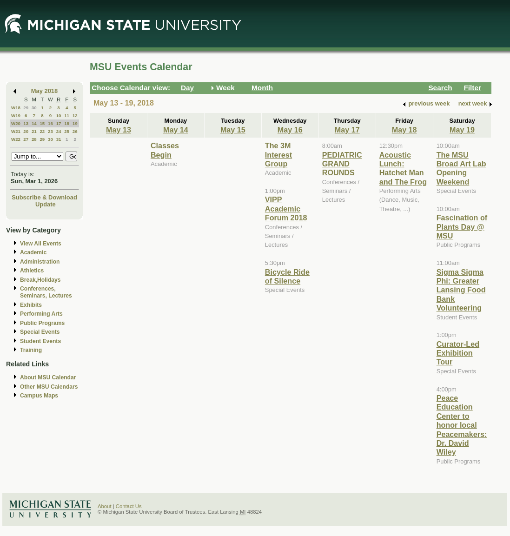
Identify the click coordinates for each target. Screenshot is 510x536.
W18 (15, 107)
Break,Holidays (40, 280)
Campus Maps (39, 395)
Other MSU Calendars (49, 387)
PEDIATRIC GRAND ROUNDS (342, 164)
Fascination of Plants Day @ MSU (462, 226)
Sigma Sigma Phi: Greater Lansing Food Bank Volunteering (461, 290)
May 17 (347, 130)
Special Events (40, 332)
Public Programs (42, 323)
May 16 (290, 130)
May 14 (175, 130)
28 (34, 139)
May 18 (404, 130)
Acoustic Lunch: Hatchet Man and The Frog (403, 168)
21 (34, 131)
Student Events (40, 341)
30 (34, 107)
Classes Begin (165, 150)
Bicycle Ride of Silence (287, 276)
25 (66, 131)
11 (66, 115)
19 (75, 123)
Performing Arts (41, 314)
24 (58, 131)
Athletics (32, 270)
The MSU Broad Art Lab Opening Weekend (461, 168)
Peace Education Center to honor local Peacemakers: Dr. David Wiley (462, 425)
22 (42, 131)
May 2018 (44, 90)
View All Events (40, 243)
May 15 (232, 130)
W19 (15, 115)
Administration (40, 261)
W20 (15, 123)
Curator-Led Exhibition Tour (458, 353)
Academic (33, 252)
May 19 (462, 130)
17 (58, 123)
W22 (15, 139)
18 (66, 123)
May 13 (118, 130)
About (105, 506)
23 (50, 131)
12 (75, 115)
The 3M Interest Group (278, 154)
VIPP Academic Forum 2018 (286, 208)
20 (25, 131)
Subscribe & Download (44, 197)
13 (25, 123)
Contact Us (129, 506)
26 (75, 131)
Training (31, 350)
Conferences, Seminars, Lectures (46, 292)
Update (45, 204)
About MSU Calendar (48, 377)
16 (50, 123)
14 (34, 123)
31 (58, 139)
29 (25, 107)
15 (42, 123)
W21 (15, 131)
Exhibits (31, 305)
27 (25, 139)
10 (58, 115)
